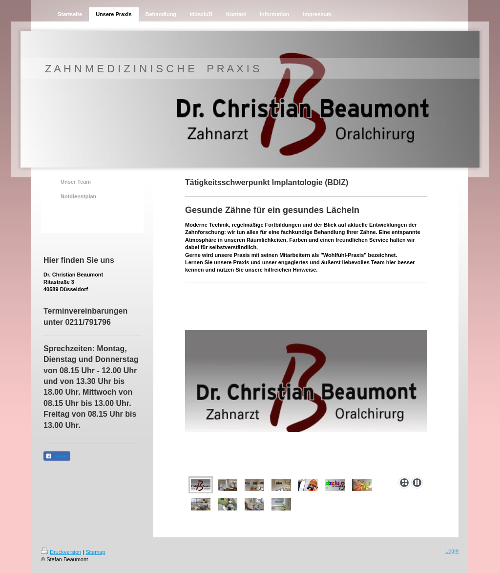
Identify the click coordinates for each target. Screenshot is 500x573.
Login (451, 550)
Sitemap (95, 552)
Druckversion (61, 552)
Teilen (56, 456)
